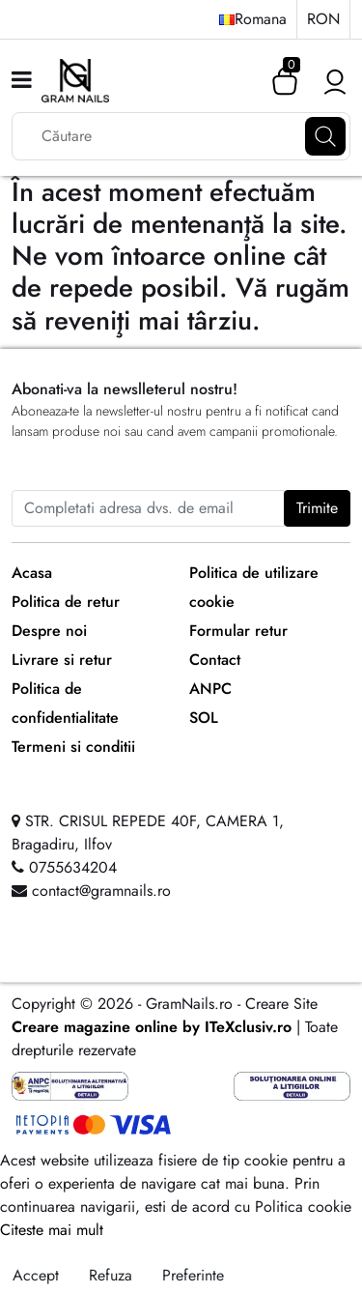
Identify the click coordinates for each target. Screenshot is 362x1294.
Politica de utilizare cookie (254, 587)
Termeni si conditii (73, 746)
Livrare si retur (62, 659)
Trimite (317, 508)
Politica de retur (66, 601)
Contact (214, 659)
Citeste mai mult (51, 1230)
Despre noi (49, 630)
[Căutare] (325, 136)
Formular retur (238, 630)
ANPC (210, 688)
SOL (203, 717)
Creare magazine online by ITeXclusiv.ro (152, 1027)
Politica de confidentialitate (65, 703)
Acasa (32, 572)
